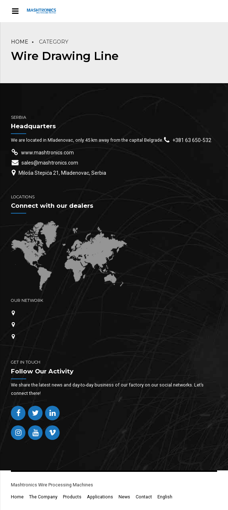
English (164, 496)
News (124, 496)
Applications (100, 496)
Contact (144, 496)
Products (72, 496)
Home (19, 42)
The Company (43, 496)
